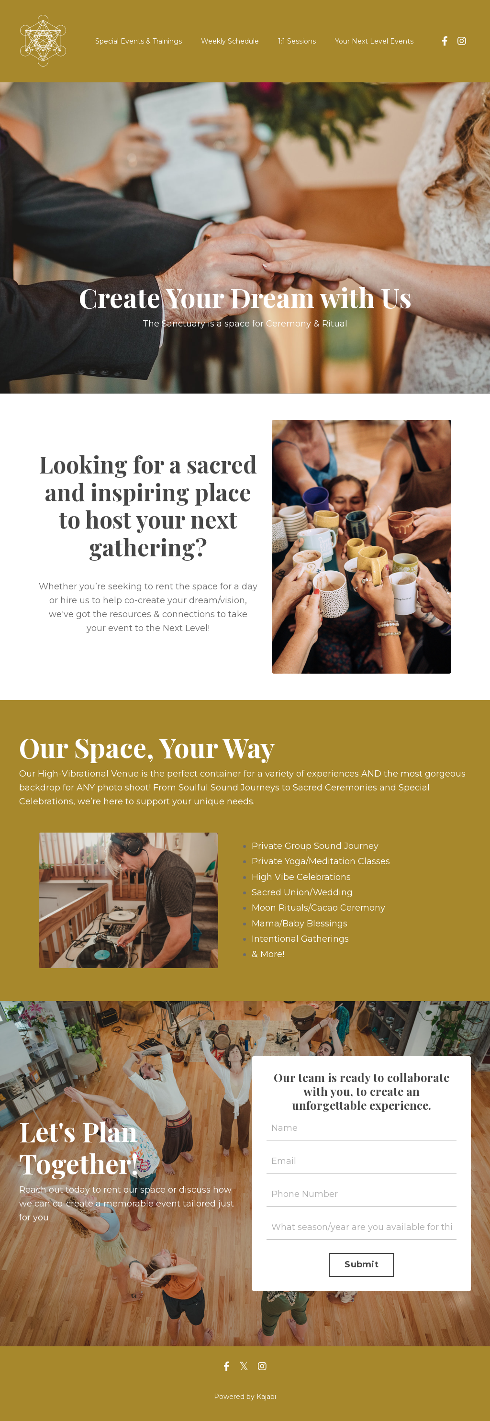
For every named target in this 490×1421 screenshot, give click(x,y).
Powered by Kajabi (245, 1396)
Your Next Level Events (374, 41)
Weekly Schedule (230, 41)
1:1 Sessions (297, 41)
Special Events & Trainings (138, 41)
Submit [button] (362, 1264)
